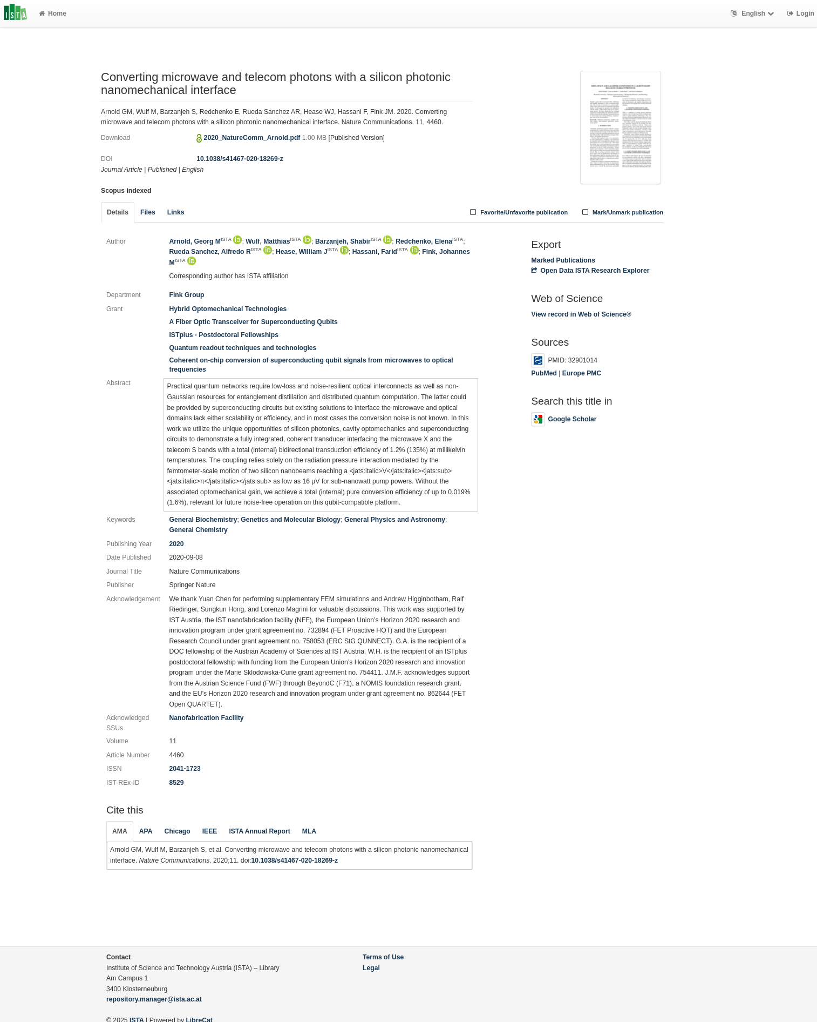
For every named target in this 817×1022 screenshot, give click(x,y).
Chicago (177, 831)
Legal (371, 968)
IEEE (209, 831)
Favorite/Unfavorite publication (518, 212)
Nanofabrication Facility (206, 718)
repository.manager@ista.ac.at (154, 999)
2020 (176, 544)
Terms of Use (383, 957)
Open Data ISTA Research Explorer (590, 270)
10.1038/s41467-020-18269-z (239, 159)
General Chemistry (198, 530)
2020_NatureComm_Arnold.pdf (253, 138)
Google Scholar (563, 419)
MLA (309, 831)
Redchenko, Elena (429, 241)
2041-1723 (184, 768)
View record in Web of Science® (581, 314)
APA (146, 831)
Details (117, 212)
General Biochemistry (203, 519)
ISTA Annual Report (259, 831)
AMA (119, 831)
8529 (176, 782)
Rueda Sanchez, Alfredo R (215, 252)
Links (176, 212)
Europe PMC (581, 373)
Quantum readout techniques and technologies (242, 348)
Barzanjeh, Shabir (348, 241)
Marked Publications (563, 260)
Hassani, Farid (380, 252)
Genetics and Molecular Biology (291, 519)
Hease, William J (307, 252)
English (754, 13)
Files (147, 212)
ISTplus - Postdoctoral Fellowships (223, 335)
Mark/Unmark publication (621, 212)
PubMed (543, 373)
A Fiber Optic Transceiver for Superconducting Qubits (253, 322)
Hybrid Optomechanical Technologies (228, 309)
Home (52, 13)
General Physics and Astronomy (394, 519)
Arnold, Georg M (200, 241)
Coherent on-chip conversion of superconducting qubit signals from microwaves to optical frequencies (311, 365)
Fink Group (186, 295)
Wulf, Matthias (273, 241)
